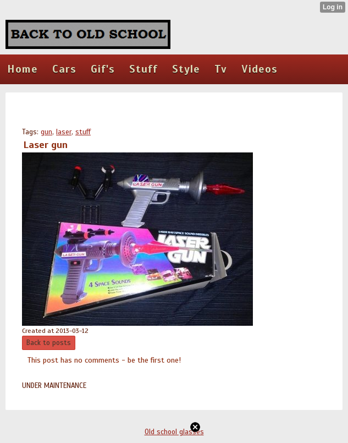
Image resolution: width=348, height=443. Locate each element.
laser (63, 132)
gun (46, 132)
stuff (83, 132)
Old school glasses (174, 432)
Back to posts (48, 342)
